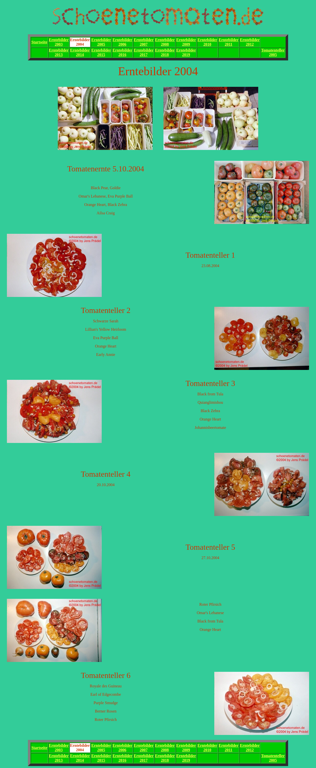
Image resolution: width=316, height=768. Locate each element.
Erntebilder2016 (122, 52)
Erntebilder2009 (186, 42)
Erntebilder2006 (122, 42)
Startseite (39, 42)
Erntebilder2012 (250, 42)
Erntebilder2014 (80, 52)
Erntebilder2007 (144, 42)
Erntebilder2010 (207, 42)
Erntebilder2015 (101, 52)
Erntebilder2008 (165, 42)
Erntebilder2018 (165, 52)
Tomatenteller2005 (273, 52)
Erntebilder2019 (186, 52)
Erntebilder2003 (59, 42)
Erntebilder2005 (101, 42)
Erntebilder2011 (228, 42)
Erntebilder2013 (59, 52)
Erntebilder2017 (144, 52)
